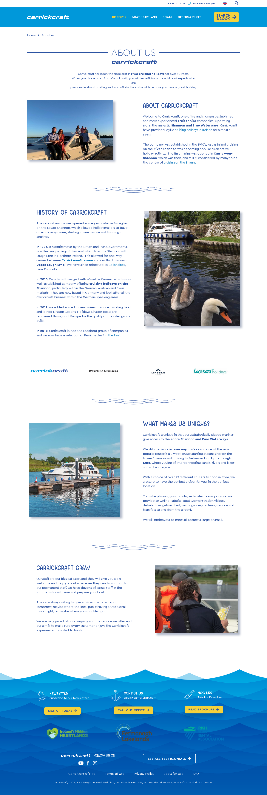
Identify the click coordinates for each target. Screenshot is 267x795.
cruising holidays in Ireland (194, 130)
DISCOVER (119, 17)
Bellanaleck (117, 265)
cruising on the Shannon (181, 162)
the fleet (114, 335)
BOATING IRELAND (144, 17)
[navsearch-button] (236, 3)
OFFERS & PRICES (189, 17)
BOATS (167, 17)
